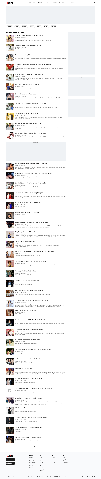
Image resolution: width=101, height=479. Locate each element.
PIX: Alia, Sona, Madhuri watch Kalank (27, 281)
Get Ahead (42, 465)
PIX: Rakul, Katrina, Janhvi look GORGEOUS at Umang (31, 300)
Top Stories (9, 26)
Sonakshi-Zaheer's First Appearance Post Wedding (31, 183)
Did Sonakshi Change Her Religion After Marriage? (30, 133)
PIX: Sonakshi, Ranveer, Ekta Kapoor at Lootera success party (34, 388)
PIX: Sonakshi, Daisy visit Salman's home (27, 339)
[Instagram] (89, 477)
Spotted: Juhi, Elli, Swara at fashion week (28, 437)
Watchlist (53, 462)
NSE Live (53, 459)
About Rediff (8, 476)
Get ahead (53, 26)
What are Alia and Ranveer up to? (25, 310)
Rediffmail (31, 457)
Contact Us (49, 476)
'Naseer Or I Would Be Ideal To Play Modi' (27, 84)
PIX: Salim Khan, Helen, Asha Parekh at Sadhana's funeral (33, 349)
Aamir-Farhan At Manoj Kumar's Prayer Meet (29, 123)
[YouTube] (92, 477)
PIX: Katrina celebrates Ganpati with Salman (29, 329)
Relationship (65, 462)
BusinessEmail (56, 2)
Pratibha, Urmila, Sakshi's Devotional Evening (29, 35)
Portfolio (53, 464)
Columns (24, 30)
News (40, 2)
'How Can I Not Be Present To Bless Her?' (27, 212)
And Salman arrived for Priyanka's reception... (29, 427)
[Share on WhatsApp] (82, 477)
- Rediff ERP (31, 467)
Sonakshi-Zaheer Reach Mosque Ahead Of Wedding (31, 163)
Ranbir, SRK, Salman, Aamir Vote (25, 242)
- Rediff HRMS (31, 464)
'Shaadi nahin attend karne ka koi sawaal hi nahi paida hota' (33, 173)
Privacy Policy (22, 476)
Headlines (8, 30)
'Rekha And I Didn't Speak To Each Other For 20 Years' (31, 222)
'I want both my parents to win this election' (28, 398)
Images (19, 30)
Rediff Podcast (43, 470)
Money (48, 2)
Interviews (30, 30)
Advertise (15, 476)
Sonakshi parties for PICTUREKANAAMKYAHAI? (30, 320)
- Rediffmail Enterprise (33, 460)
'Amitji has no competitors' (23, 369)
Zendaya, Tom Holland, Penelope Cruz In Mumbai (30, 261)
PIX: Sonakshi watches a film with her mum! (29, 378)
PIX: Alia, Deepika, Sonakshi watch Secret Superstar (31, 417)
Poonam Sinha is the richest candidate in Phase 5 (30, 104)
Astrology (42, 469)
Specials (36, 30)
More (72, 2)
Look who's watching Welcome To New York (28, 359)
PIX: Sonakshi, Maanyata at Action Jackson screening (31, 408)
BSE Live (53, 457)
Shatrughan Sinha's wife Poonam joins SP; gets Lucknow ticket (34, 251)
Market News (54, 460)
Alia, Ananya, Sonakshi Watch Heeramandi (28, 232)
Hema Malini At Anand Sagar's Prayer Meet (28, 45)
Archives (41, 30)
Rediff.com (59, 476)
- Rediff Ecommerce (32, 462)
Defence (14, 30)
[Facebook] (87, 477)
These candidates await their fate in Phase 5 (29, 290)
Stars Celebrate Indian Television (25, 94)
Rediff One (31, 459)
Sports (45, 26)
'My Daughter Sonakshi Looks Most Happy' (28, 202)
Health (64, 457)
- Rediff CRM (31, 465)
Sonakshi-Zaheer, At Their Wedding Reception (29, 193)
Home (30, 2)
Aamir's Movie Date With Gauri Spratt (26, 113)
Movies (38, 26)
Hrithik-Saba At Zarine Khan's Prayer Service (29, 74)
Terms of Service (31, 476)
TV (67, 2)
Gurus (63, 2)
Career (64, 460)
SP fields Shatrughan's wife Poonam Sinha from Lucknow (33, 64)
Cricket (31, 26)
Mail (34, 2)
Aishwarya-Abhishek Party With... (25, 271)
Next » (35, 446)
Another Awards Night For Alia (24, 55)
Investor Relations (40, 476)
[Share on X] (84, 477)
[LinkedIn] (94, 477)
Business (24, 26)
